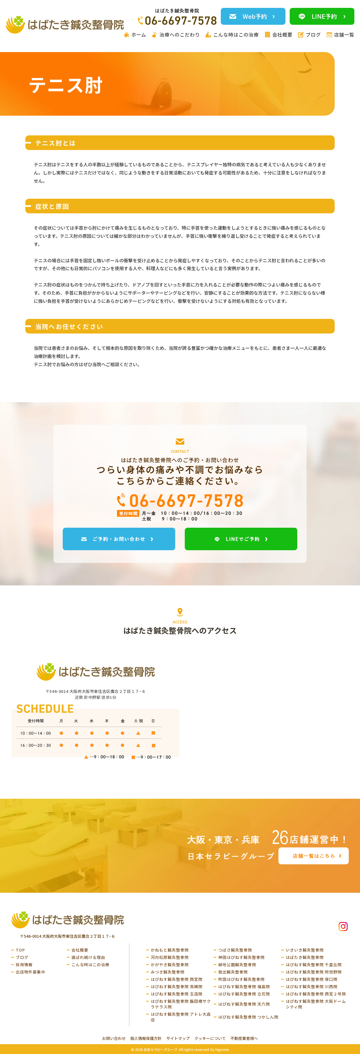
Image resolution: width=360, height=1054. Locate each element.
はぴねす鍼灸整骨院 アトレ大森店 (181, 1016)
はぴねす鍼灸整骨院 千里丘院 (314, 964)
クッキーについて (210, 1038)
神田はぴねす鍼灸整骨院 (241, 957)
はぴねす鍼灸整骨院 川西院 (312, 986)
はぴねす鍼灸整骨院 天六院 (244, 1004)
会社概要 (79, 950)
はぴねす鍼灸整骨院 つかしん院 (248, 1017)
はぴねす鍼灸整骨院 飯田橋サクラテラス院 (181, 1004)
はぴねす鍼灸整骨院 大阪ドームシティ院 (316, 1004)
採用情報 (24, 964)
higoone (222, 1049)
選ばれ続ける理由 (88, 957)
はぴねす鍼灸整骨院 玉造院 (176, 994)
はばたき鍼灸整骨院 (305, 957)
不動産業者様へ (244, 1038)
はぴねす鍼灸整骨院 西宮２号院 (316, 994)
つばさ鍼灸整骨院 (235, 950)
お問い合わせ (114, 1038)
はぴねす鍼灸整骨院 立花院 (244, 994)
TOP (20, 950)
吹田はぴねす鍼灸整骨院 (241, 979)
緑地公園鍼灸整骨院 (237, 964)
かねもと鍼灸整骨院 (170, 950)
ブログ (22, 957)
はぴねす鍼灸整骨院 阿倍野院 (314, 972)
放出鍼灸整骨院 (233, 972)
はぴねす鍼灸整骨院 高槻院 (176, 986)
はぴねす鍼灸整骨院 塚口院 (312, 979)
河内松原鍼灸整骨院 (170, 957)
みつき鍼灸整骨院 (167, 972)
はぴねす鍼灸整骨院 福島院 (244, 986)
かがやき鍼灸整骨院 (170, 964)
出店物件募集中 (30, 972)
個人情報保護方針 (146, 1038)
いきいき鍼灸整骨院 (305, 950)
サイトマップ (178, 1038)
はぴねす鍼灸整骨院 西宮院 (176, 979)
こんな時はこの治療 (90, 964)
